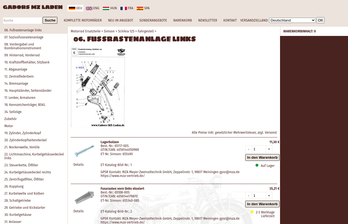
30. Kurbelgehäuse (18, 215)
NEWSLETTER (207, 20)
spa (143, 8)
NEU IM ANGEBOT (120, 20)
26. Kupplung (13, 186)
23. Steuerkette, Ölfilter (21, 165)
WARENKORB (182, 20)
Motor (8, 126)
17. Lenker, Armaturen (20, 98)
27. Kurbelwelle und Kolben (24, 193)
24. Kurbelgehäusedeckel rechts (27, 172)
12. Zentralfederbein (19, 76)
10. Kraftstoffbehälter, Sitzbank (26, 62)
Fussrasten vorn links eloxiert (122, 189)
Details (78, 165)
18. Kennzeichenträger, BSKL (24, 105)
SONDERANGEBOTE (153, 20)
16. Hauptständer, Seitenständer (28, 91)
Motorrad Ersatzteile (86, 31)
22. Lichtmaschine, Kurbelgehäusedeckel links (34, 156)
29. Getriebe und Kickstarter (24, 208)
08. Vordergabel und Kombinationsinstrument (22, 46)
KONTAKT (230, 20)
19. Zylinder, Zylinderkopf (22, 133)
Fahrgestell (146, 31)
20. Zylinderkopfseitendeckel (25, 140)
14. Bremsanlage (16, 83)
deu (75, 8)
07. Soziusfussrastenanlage (24, 37)
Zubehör (10, 119)
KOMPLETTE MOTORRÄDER (83, 20)
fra (126, 8)
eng (92, 8)
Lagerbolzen (110, 142)
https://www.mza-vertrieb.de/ (123, 176)
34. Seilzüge (12, 112)
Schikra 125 (126, 31)
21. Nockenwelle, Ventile (22, 147)
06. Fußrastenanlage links (23, 30)
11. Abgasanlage (15, 69)
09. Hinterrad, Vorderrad (22, 55)
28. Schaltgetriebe (17, 200)
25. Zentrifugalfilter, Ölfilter (24, 179)
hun (110, 8)
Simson (109, 31)
